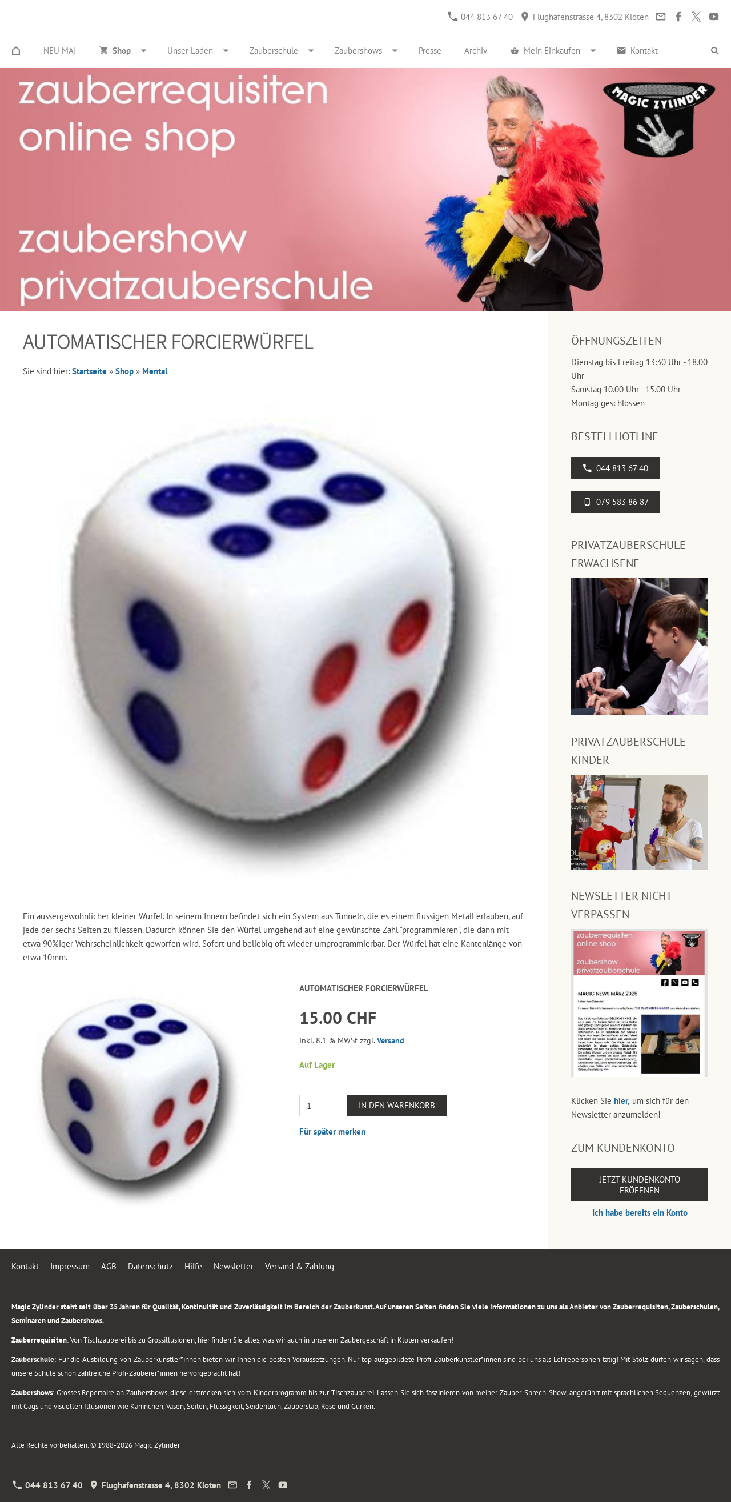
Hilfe (193, 1266)
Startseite (89, 371)
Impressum (70, 1266)
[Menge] (319, 1105)
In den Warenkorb (397, 1105)
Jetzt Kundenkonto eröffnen (640, 1185)
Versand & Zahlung (299, 1266)
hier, (622, 1100)
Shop (124, 371)
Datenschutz (150, 1266)
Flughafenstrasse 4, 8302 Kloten (584, 16)
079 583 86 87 (616, 501)
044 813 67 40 (480, 16)
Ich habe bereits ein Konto (640, 1212)
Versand (390, 1040)
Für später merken (332, 1131)
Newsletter (234, 1266)
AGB (109, 1266)
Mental (154, 371)
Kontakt (25, 1266)
